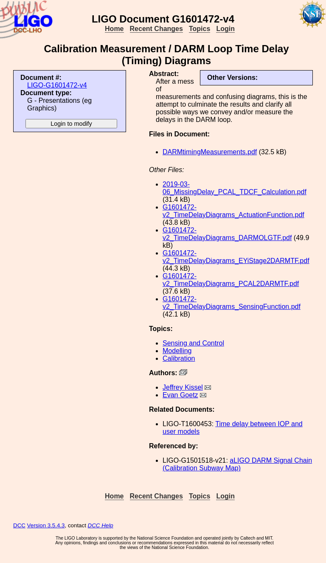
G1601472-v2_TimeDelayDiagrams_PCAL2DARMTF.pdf (231, 279)
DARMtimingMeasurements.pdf (210, 152)
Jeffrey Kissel (183, 387)
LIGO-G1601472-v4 (57, 85)
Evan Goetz (180, 395)
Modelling (177, 350)
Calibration (179, 358)
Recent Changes (156, 28)
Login (225, 28)
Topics (199, 28)
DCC (19, 525)
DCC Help (100, 525)
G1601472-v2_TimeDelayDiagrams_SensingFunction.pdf (232, 302)
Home (114, 28)
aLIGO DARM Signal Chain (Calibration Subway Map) (237, 464)
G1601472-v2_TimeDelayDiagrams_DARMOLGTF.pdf (227, 233)
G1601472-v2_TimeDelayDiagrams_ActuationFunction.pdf (233, 211)
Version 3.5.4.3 (46, 525)
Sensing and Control (193, 343)
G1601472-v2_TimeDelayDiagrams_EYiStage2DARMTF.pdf (236, 256)
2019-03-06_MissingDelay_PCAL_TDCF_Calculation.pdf (234, 188)
